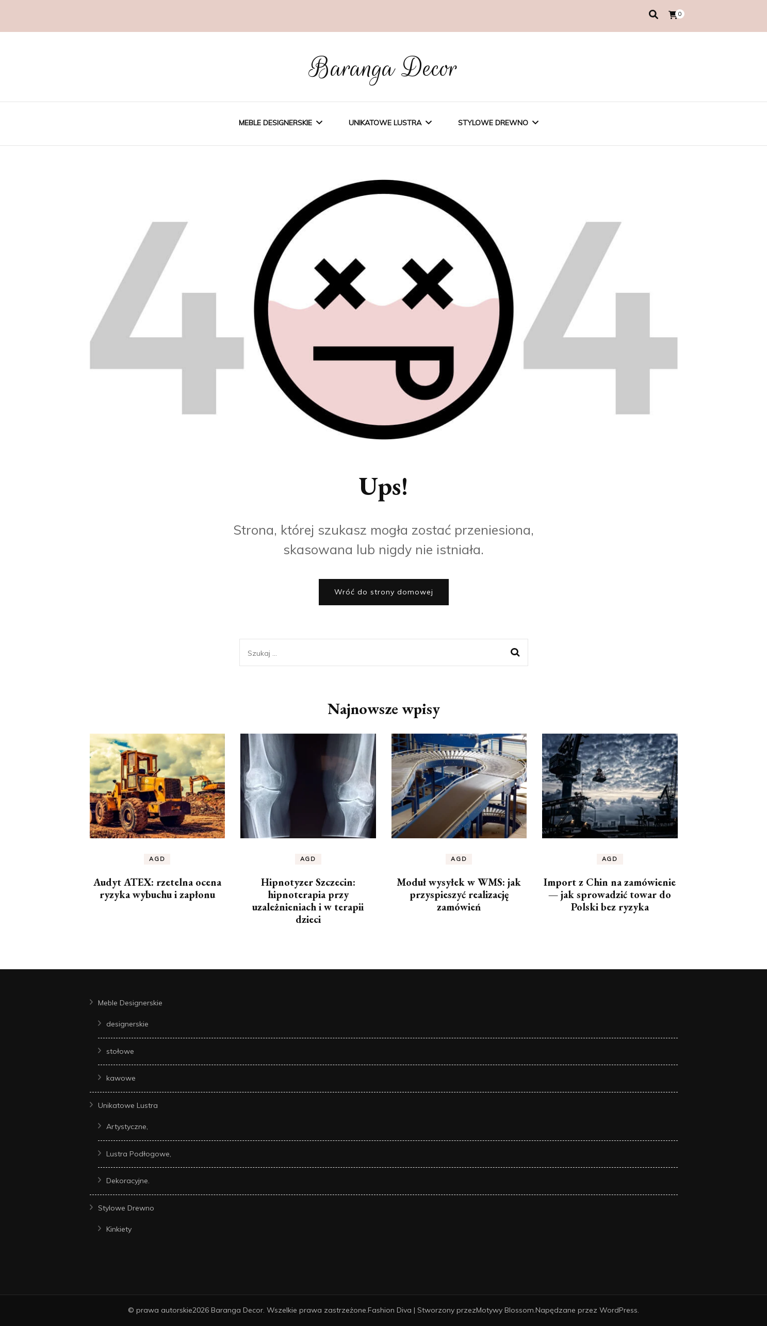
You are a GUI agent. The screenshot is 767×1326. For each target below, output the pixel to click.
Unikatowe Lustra (385, 122)
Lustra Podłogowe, (138, 1153)
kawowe (121, 1078)
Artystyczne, (127, 1126)
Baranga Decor (383, 68)
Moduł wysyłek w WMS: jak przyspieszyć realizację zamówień (459, 894)
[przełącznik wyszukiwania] (653, 15)
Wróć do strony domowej (383, 591)
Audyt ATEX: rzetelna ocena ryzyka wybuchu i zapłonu (157, 888)
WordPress (618, 1310)
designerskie (127, 1024)
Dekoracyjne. (128, 1180)
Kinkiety (119, 1229)
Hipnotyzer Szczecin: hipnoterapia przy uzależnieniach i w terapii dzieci (308, 900)
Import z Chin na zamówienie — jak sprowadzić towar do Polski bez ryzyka (610, 894)
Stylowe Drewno (493, 122)
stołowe (120, 1051)
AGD (157, 859)
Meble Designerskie (275, 122)
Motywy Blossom (505, 1310)
